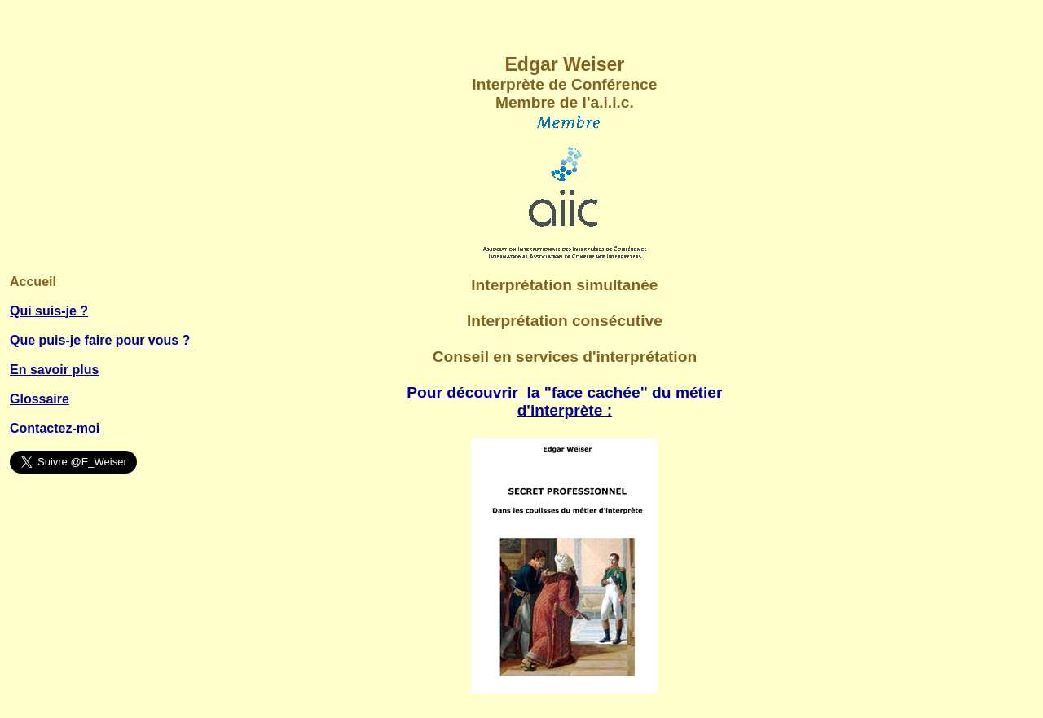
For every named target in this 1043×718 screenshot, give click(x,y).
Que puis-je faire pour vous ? (100, 340)
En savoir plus (54, 370)
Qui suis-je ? (49, 311)
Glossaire (39, 399)
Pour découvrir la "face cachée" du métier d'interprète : (564, 401)
